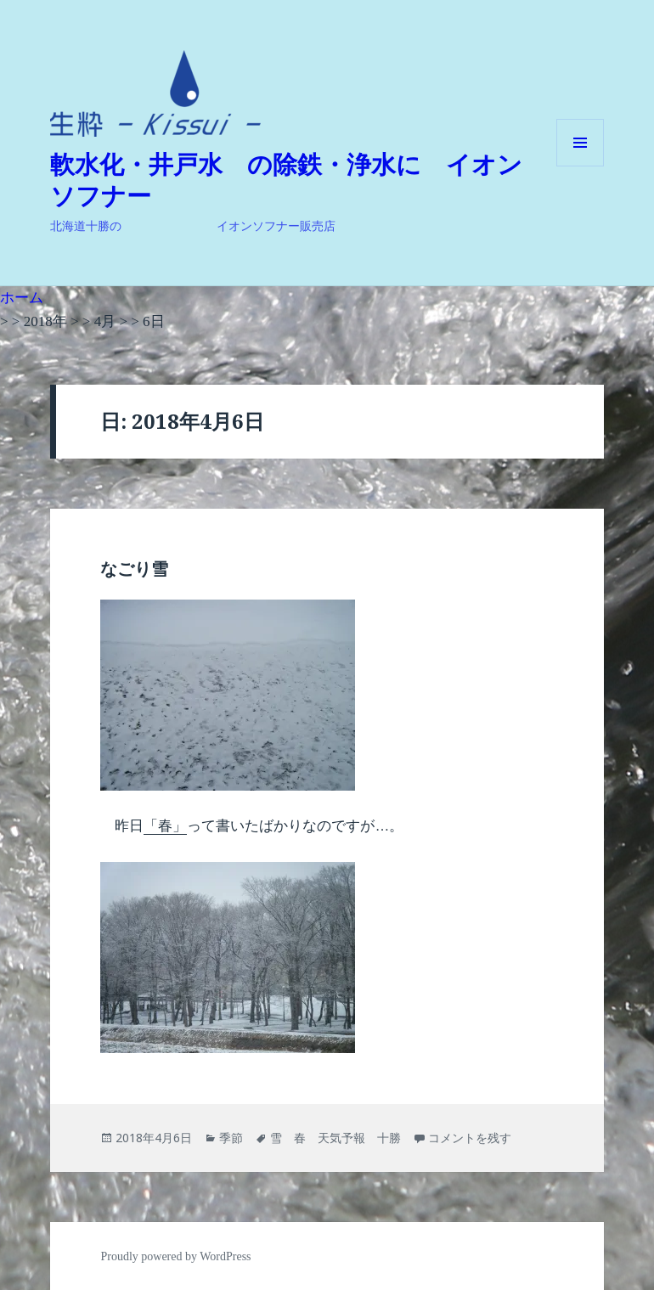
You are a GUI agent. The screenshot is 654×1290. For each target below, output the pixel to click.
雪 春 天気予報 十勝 (335, 1137)
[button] (155, 93)
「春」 (165, 826)
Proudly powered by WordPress (175, 1256)
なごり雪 (134, 569)
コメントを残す (469, 1137)
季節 (231, 1137)
